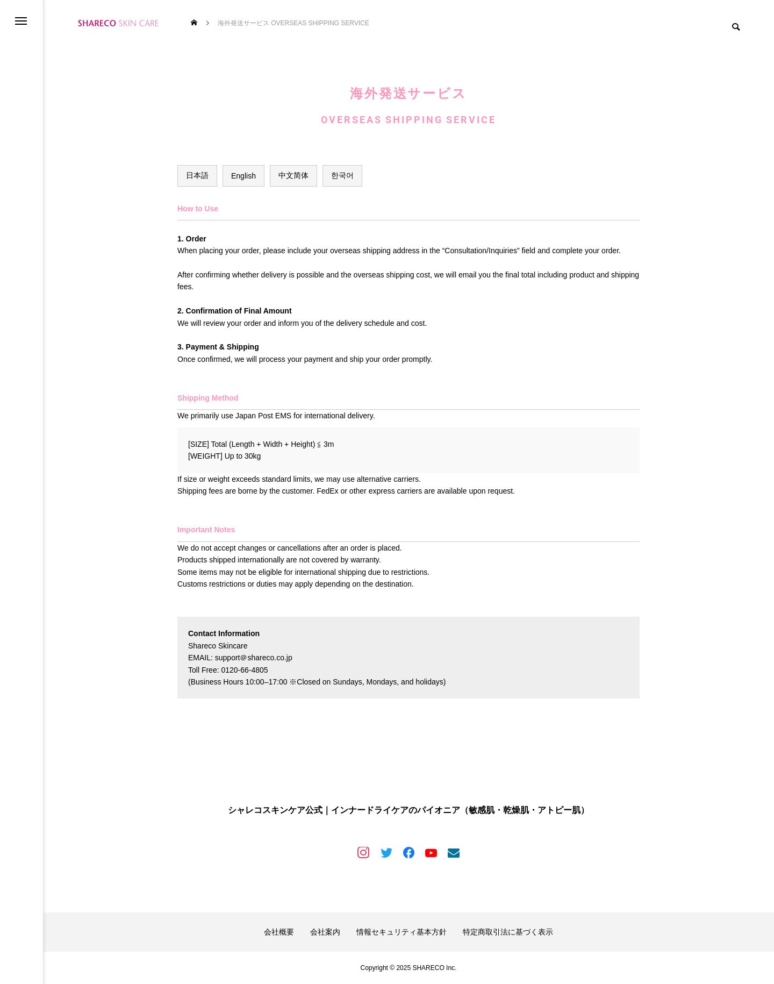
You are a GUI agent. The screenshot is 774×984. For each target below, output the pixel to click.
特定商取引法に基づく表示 (508, 932)
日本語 (197, 175)
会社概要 (279, 932)
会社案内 (325, 932)
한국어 (342, 175)
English (243, 176)
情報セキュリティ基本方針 (401, 932)
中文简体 (293, 175)
